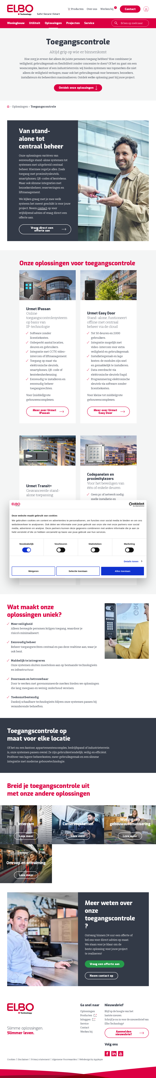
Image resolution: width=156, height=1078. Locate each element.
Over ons (92, 9)
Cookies (11, 1059)
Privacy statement (40, 1059)
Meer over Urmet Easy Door (105, 412)
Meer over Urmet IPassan (44, 412)
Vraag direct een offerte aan (42, 229)
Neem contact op (101, 976)
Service (89, 23)
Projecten (73, 23)
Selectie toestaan (78, 571)
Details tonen (131, 561)
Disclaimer (23, 1059)
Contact (130, 9)
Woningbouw (16, 23)
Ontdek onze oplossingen (76, 88)
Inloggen (85, 1019)
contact (42, 208)
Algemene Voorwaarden (64, 1059)
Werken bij (106, 9)
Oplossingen (53, 23)
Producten (76, 9)
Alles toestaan (122, 571)
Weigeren (33, 571)
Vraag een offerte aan (104, 964)
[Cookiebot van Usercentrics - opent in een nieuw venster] (131, 504)
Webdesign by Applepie (91, 1059)
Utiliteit (34, 23)
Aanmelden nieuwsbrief (123, 1033)
